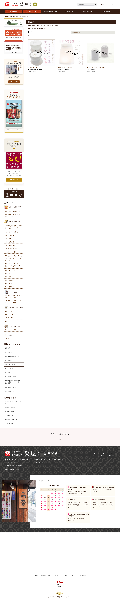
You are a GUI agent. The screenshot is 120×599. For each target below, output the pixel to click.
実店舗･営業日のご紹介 (50, 11)
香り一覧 (13, 11)
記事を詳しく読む (14, 179)
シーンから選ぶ (31, 11)
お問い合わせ (107, 11)
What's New (69, 11)
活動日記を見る (14, 81)
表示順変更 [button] (76, 32)
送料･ (88, 12)
